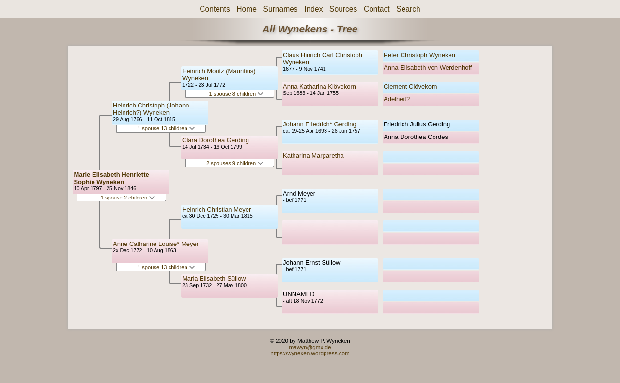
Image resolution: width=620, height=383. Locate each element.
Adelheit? (397, 99)
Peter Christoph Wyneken (419, 55)
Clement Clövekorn (410, 86)
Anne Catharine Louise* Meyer (156, 243)
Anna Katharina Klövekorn (319, 86)
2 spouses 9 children (234, 163)
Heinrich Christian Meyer (216, 209)
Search (408, 9)
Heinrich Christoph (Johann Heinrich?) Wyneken (151, 109)
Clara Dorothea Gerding (215, 140)
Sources (343, 9)
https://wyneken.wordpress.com (310, 353)
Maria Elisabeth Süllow (214, 278)
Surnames (281, 9)
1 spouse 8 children (236, 94)
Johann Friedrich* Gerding (319, 124)
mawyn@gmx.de (310, 347)
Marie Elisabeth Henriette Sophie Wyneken (111, 178)
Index (313, 9)
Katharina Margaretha (313, 155)
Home (246, 9)
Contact (377, 9)
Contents (215, 9)
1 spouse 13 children (166, 128)
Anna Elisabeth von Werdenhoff (428, 67)
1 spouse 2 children (128, 197)
